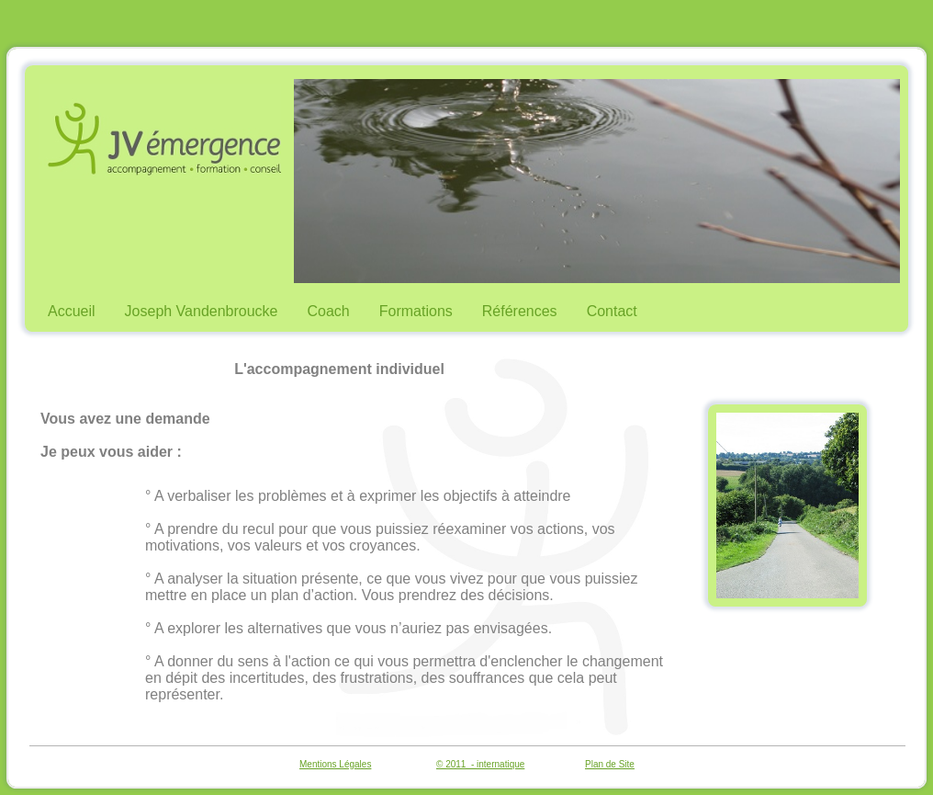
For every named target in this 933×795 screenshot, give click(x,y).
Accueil (72, 311)
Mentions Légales (335, 764)
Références (519, 311)
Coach (329, 311)
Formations (416, 311)
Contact (612, 311)
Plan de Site (610, 764)
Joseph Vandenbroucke (201, 311)
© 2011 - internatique (480, 764)
